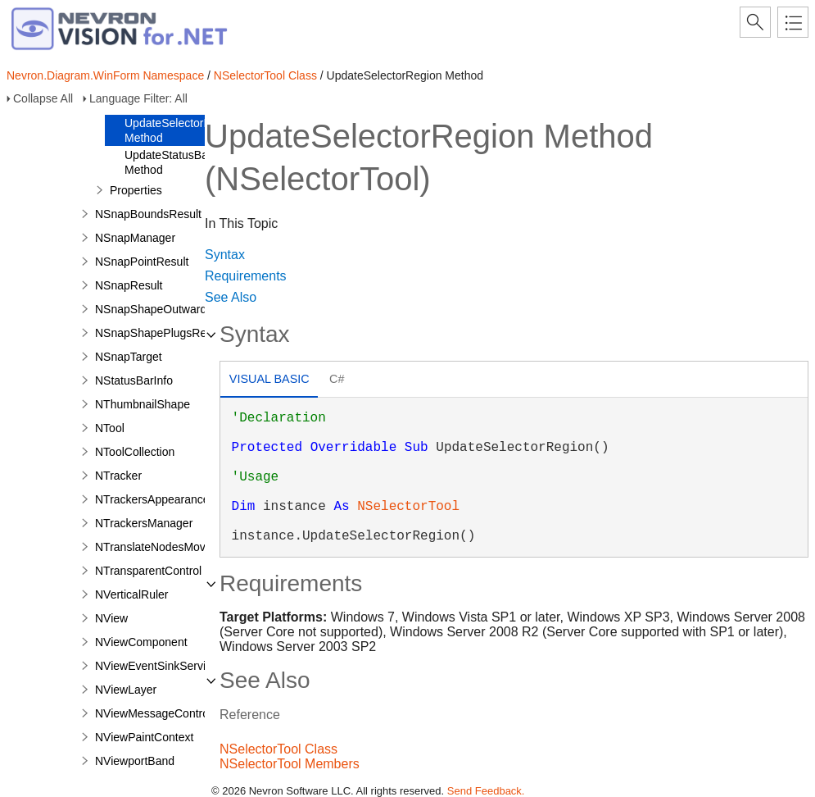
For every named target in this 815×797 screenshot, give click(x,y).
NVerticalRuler (131, 594)
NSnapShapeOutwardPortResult (177, 309)
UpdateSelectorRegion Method (182, 130)
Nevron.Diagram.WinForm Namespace (105, 75)
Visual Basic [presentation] (269, 378)
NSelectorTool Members (290, 764)
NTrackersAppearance (152, 499)
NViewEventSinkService (156, 665)
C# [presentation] (336, 378)
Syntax (225, 255)
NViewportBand (134, 760)
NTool (110, 428)
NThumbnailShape (142, 404)
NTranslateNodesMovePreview (173, 546)
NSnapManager (135, 237)
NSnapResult (129, 285)
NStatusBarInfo (134, 380)
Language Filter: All (138, 98)
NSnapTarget (128, 356)
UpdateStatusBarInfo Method (178, 162)
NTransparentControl (148, 570)
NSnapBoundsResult (148, 214)
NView (111, 618)
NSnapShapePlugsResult (159, 332)
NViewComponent (141, 642)
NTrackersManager (143, 523)
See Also (230, 297)
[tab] (269, 381)
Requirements (246, 276)
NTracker (118, 475)
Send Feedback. (486, 791)
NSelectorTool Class (265, 75)
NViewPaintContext (144, 737)
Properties (136, 190)
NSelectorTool (408, 506)
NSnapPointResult (141, 261)
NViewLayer (125, 689)
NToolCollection (134, 451)
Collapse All (43, 98)
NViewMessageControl (153, 713)
